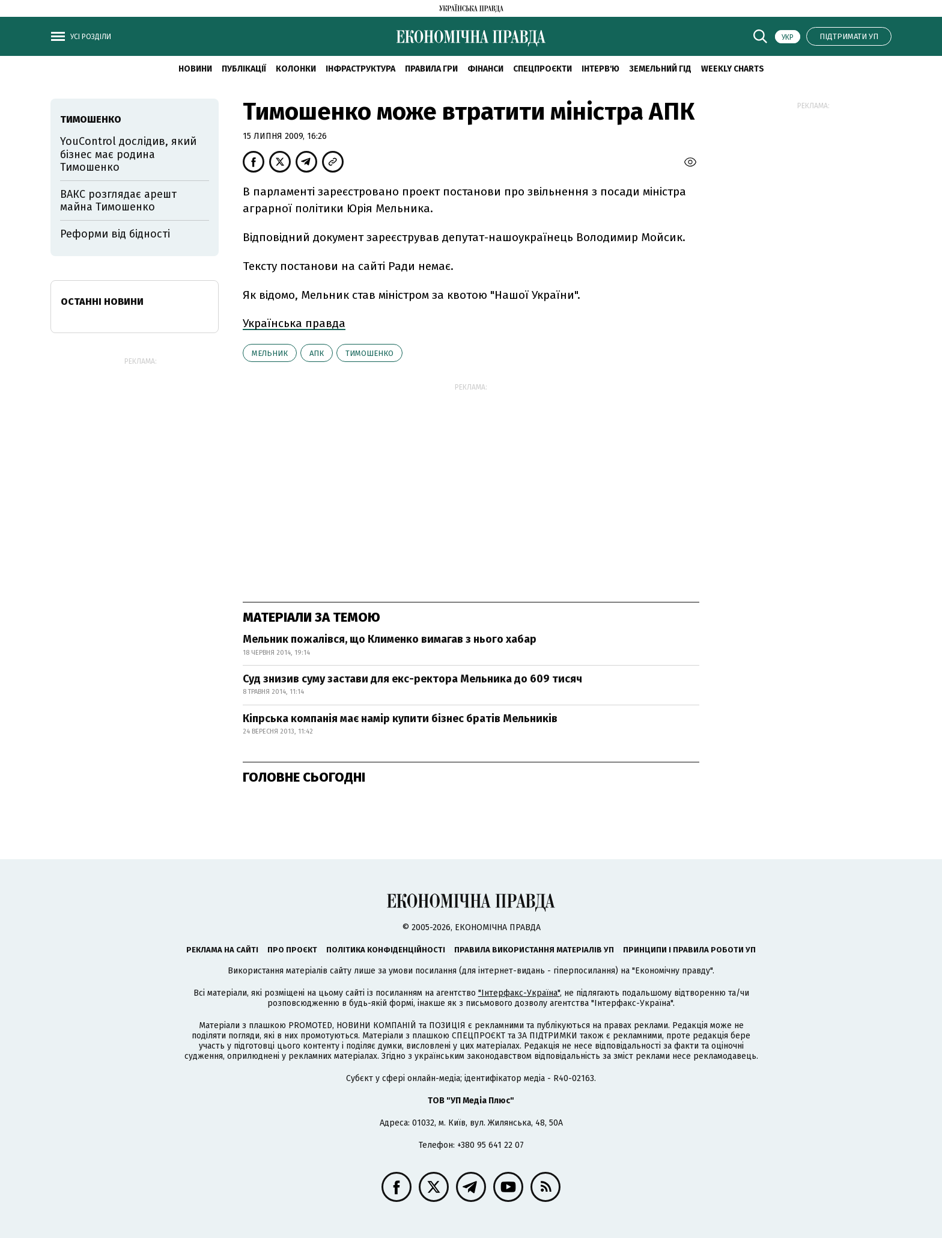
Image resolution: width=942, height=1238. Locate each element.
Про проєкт (292, 949)
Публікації (244, 69)
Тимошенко (369, 353)
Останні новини (102, 301)
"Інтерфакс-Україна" (519, 993)
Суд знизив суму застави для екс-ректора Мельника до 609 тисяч (412, 678)
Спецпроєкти (542, 69)
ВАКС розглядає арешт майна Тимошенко (118, 201)
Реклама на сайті (222, 949)
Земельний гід (660, 69)
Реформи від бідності (115, 234)
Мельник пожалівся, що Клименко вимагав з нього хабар (389, 639)
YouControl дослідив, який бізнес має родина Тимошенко (128, 154)
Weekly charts (732, 69)
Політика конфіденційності (385, 949)
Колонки (296, 69)
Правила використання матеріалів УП (534, 949)
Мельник (270, 353)
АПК (316, 353)
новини (195, 69)
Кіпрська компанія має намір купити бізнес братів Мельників (400, 718)
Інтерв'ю (600, 69)
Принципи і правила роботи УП (689, 949)
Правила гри (431, 69)
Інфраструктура (360, 69)
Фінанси (485, 69)
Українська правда (294, 323)
